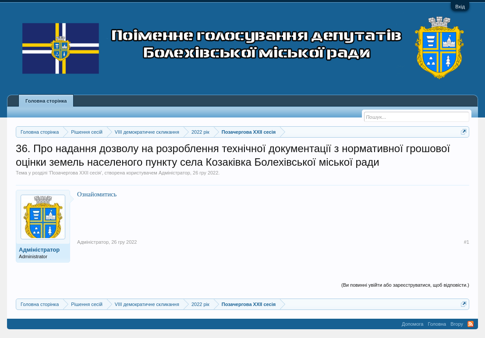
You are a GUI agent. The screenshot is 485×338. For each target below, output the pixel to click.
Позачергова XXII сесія (75, 172)
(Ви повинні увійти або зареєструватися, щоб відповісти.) (405, 285)
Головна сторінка (46, 100)
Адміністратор (174, 172)
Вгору (456, 324)
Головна (437, 324)
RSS (470, 324)
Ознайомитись (97, 194)
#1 (466, 242)
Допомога (412, 324)
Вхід (460, 6)
